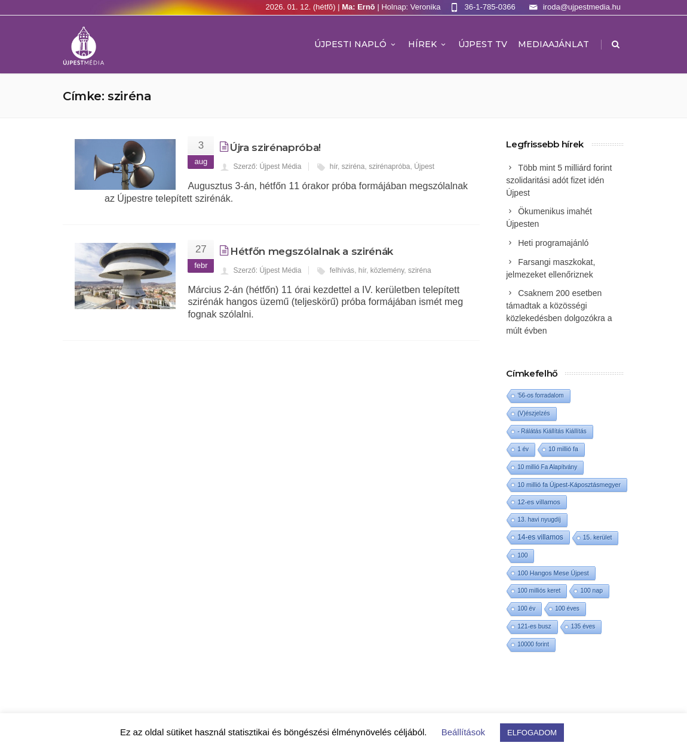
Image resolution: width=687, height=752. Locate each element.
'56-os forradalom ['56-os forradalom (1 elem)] (540, 395)
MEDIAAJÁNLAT (553, 44)
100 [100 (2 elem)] (522, 555)
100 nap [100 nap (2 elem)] (591, 590)
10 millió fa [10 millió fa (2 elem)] (563, 449)
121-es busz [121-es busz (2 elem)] (534, 626)
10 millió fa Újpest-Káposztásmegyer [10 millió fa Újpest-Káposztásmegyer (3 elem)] (569, 484)
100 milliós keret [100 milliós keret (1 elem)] (538, 590)
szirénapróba (389, 166)
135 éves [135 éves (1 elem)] (583, 626)
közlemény (387, 270)
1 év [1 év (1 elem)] (523, 449)
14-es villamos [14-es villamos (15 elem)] (540, 537)
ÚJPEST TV (482, 44)
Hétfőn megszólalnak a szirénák (311, 251)
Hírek (427, 44)
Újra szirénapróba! (275, 147)
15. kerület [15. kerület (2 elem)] (597, 537)
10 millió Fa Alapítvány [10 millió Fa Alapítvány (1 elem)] (547, 467)
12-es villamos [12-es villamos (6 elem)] (538, 502)
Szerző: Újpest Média (267, 166)
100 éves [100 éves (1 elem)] (567, 608)
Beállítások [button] (463, 732)
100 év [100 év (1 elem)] (526, 608)
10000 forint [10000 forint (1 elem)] (533, 644)
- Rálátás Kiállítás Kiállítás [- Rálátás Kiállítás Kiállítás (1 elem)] (552, 431)
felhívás (342, 270)
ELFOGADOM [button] (532, 732)
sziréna (353, 166)
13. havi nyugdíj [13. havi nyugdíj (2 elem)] (539, 519)
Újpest (424, 166)
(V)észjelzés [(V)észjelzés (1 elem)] (533, 413)
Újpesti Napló (355, 44)
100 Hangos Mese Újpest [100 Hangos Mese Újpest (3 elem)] (553, 573)
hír (334, 166)
